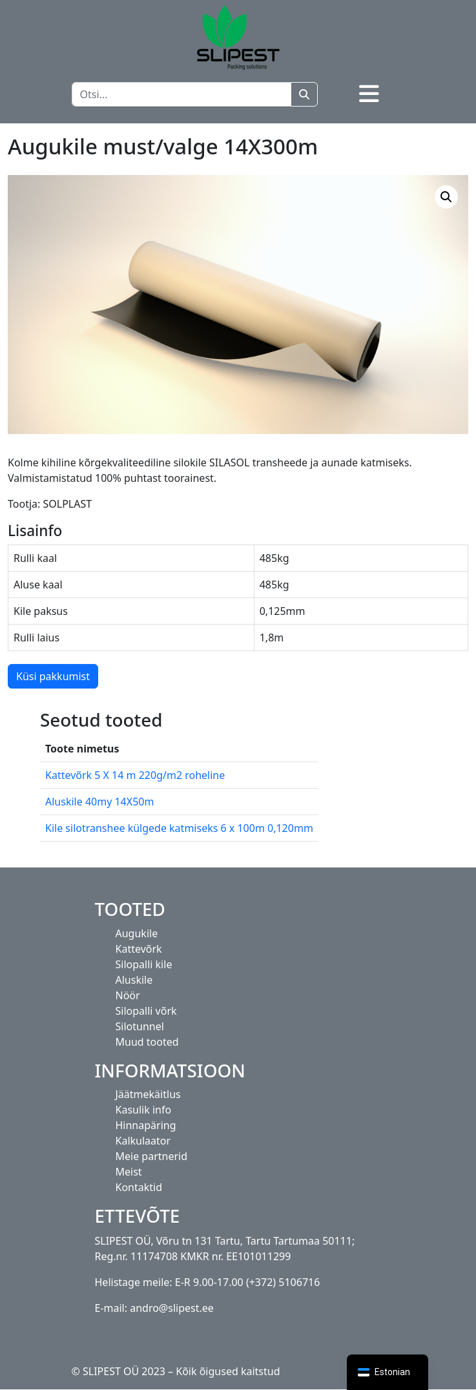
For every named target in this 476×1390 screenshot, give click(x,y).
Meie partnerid (152, 1156)
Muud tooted (147, 1042)
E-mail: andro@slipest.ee (154, 1308)
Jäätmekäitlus (148, 1094)
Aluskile (134, 980)
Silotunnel (140, 1026)
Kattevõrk (139, 949)
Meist (129, 1172)
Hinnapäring (146, 1125)
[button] (446, 197)
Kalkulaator (143, 1141)
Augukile (137, 933)
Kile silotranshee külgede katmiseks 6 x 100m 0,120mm (179, 828)
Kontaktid (139, 1187)
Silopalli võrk (146, 1011)
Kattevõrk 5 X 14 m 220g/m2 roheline (135, 775)
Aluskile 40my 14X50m (99, 801)
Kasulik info (144, 1110)
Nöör (128, 995)
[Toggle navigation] (369, 94)
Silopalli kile (144, 964)
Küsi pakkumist (53, 676)
